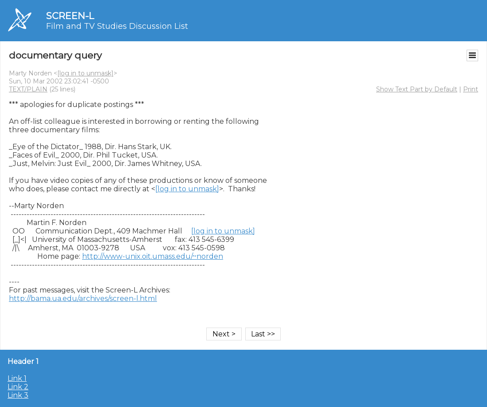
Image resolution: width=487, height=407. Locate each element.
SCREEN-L (70, 15)
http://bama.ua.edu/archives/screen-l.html (83, 298)
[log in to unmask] (85, 73)
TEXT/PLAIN (28, 89)
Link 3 (18, 395)
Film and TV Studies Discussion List (117, 26)
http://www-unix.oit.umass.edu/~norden (152, 256)
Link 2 (18, 387)
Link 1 (17, 378)
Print (470, 89)
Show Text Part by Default (416, 89)
